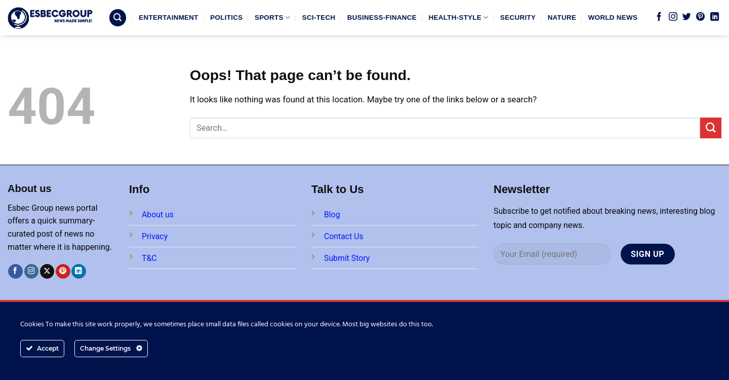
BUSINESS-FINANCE (382, 17)
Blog (332, 214)
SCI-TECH (319, 17)
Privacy (155, 236)
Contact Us (343, 236)
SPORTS (272, 17)
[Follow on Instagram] (673, 17)
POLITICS (226, 17)
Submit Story (347, 258)
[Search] (118, 17)
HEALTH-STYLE (459, 17)
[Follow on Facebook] (659, 17)
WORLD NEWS (613, 17)
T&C (149, 258)
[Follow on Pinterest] (700, 17)
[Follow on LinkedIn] (714, 17)
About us (158, 214)
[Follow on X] (47, 271)
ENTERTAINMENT (168, 17)
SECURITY (518, 17)
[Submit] (710, 128)
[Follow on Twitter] (686, 17)
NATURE (562, 17)
